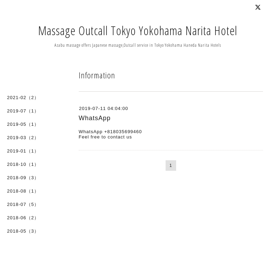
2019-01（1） (23, 151)
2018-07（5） (23, 204)
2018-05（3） (23, 231)
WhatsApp (95, 118)
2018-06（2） (23, 217)
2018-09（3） (23, 177)
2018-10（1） (23, 164)
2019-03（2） (23, 137)
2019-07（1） (23, 111)
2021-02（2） (23, 97)
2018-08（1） (23, 191)
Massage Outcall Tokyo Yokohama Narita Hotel (137, 30)
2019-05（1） (23, 124)
